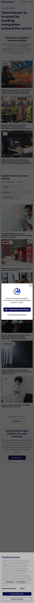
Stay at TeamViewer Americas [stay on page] (17, 315)
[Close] (31, 285)
